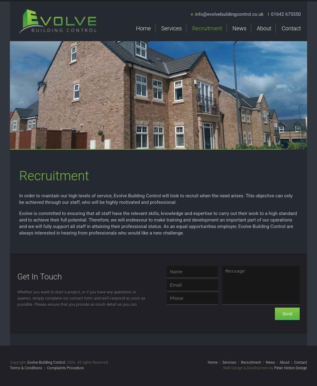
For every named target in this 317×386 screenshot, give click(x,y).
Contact (291, 28)
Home (143, 28)
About (264, 28)
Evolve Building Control (46, 362)
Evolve (58, 21)
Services (171, 28)
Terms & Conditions (26, 368)
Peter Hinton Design (290, 368)
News (239, 28)
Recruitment (207, 28)
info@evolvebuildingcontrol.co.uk (229, 14)
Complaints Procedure (65, 368)
